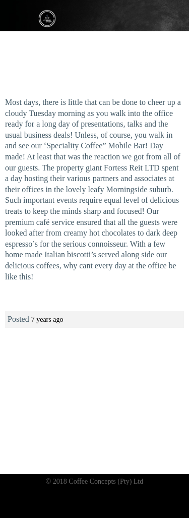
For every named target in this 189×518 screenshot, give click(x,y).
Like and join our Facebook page (94, 422)
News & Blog (94, 454)
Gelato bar (84, 436)
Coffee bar (44, 436)
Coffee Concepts (47, 18)
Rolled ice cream (129, 445)
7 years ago (47, 319)
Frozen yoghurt (74, 445)
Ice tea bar (124, 436)
